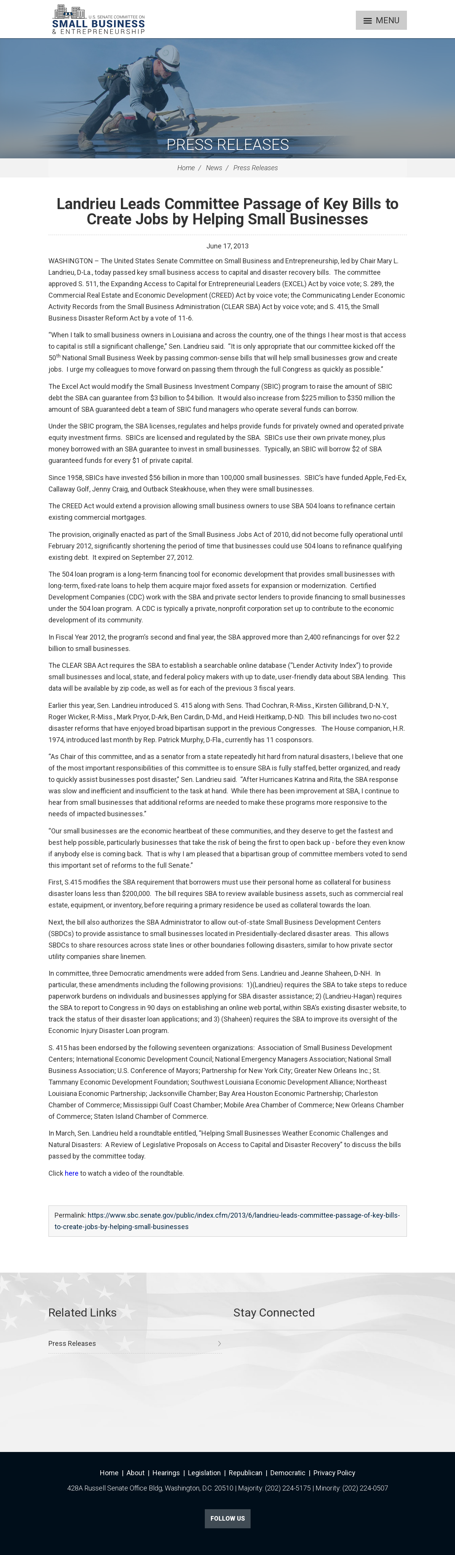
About (136, 1473)
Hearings (166, 1473)
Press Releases (227, 145)
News (214, 168)
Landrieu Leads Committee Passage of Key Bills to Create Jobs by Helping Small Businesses (227, 211)
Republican (245, 1473)
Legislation (204, 1473)
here (72, 1173)
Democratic (287, 1473)
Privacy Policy (334, 1473)
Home (186, 168)
